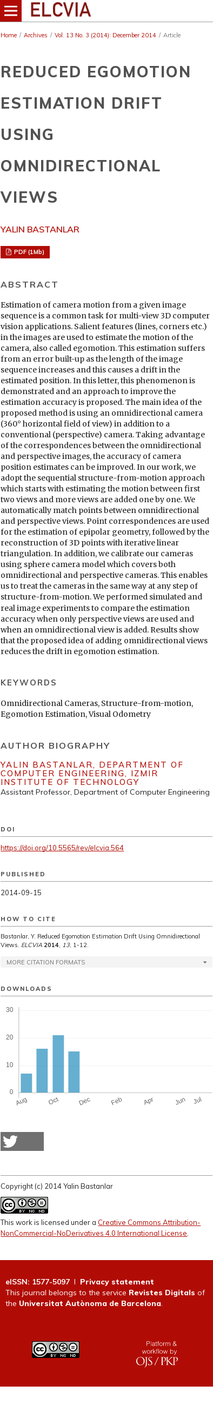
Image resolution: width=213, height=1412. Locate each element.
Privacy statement (117, 1282)
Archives (36, 35)
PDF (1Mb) (28, 252)
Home (9, 35)
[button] (22, 1141)
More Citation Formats (45, 962)
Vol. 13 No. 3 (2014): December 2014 (105, 35)
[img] (106, 11)
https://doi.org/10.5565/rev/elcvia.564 (62, 847)
